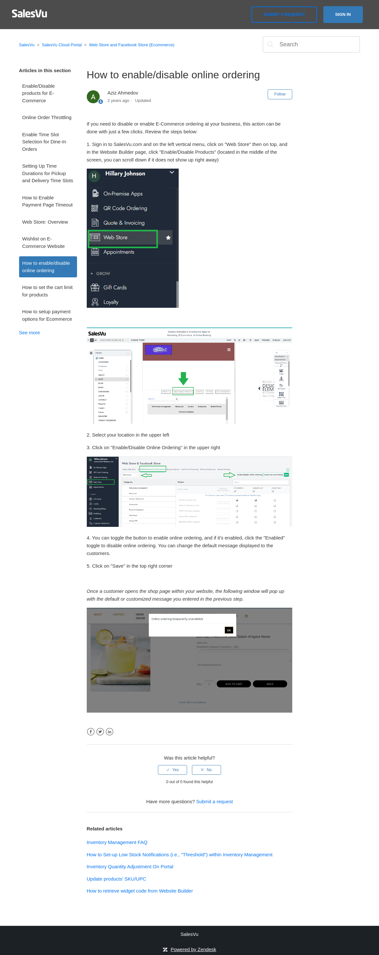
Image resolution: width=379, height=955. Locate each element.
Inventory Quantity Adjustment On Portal (130, 866)
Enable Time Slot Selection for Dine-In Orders (44, 142)
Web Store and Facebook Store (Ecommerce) (131, 44)
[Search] (311, 44)
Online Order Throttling (47, 117)
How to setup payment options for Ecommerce (47, 315)
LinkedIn (110, 732)
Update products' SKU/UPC (116, 879)
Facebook (91, 732)
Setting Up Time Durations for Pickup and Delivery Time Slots (47, 173)
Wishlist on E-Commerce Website (43, 242)
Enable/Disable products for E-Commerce (38, 93)
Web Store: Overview (45, 222)
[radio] (172, 770)
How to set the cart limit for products (47, 290)
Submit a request (284, 14)
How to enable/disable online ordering (46, 266)
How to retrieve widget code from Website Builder (140, 891)
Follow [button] (280, 94)
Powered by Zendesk (193, 949)
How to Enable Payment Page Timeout (47, 201)
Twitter (100, 732)
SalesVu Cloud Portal (62, 44)
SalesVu (27, 44)
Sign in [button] (343, 14)
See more (29, 332)
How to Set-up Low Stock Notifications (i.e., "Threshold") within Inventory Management (180, 854)
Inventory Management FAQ (117, 842)
